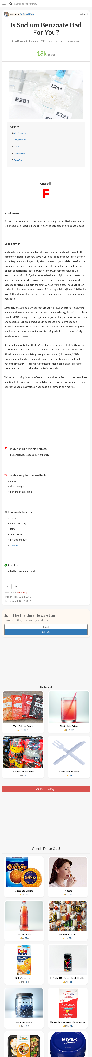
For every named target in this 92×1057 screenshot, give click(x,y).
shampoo (15, 545)
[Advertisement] (46, 412)
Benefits (18, 160)
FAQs (16, 146)
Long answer (20, 139)
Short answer (20, 132)
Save (83, 14)
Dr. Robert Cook (27, 14)
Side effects (19, 153)
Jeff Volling (21, 592)
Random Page (46, 789)
